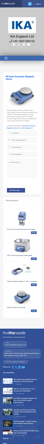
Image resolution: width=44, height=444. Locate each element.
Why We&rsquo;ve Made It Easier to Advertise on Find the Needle (25, 380)
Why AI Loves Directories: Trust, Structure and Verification (24, 390)
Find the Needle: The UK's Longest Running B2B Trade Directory (25, 422)
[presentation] (21, 182)
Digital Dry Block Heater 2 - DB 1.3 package (22, 281)
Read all (7, 438)
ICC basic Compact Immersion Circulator (21, 229)
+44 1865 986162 (22, 41)
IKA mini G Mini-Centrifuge (16, 307)
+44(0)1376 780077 (18, 362)
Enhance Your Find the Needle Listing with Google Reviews (26, 432)
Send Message (16, 190)
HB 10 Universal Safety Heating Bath (19, 255)
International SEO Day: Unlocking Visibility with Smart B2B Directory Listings (25, 412)
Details (34, 232)
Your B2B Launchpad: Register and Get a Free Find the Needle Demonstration (25, 400)
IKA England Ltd (22, 36)
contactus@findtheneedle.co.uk (15, 345)
